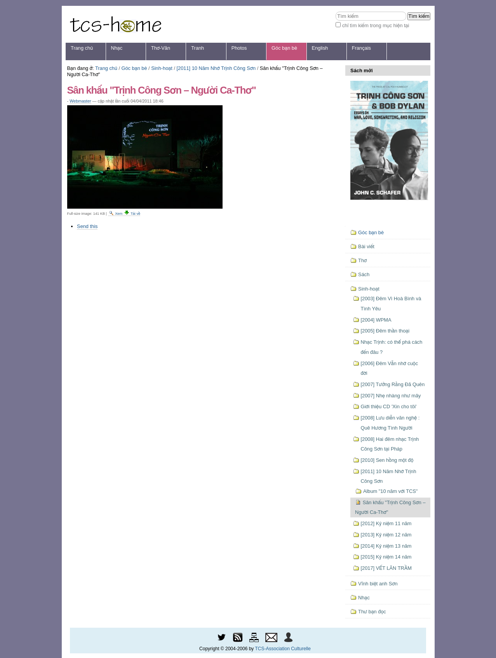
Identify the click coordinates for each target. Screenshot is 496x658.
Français (361, 48)
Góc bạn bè (284, 48)
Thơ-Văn (160, 48)
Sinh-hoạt (161, 68)
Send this (87, 226)
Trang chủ (82, 48)
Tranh (197, 48)
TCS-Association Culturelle (283, 648)
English (320, 48)
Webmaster (80, 101)
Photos (239, 48)
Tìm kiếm (335, 11)
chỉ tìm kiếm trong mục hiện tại (375, 25)
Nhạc (117, 48)
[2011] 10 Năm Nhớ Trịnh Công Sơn (216, 68)
